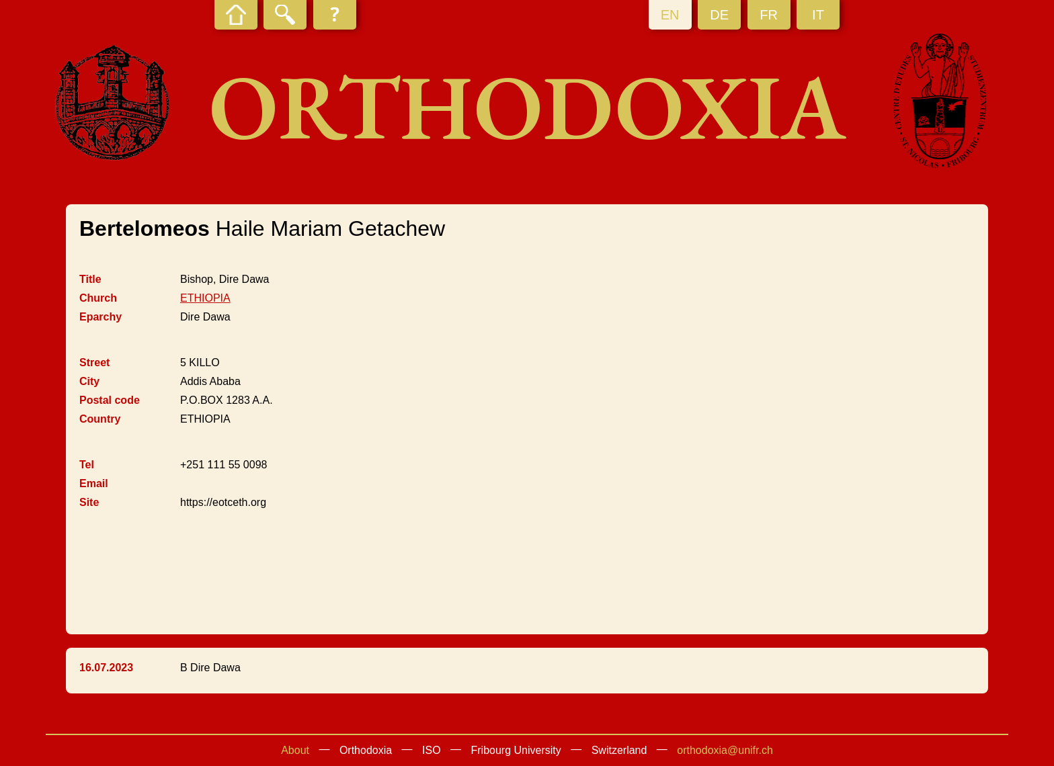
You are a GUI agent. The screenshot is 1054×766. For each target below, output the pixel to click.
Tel (86, 464)
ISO (431, 750)
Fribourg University (516, 750)
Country (99, 419)
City (89, 381)
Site (89, 502)
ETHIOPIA (205, 298)
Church (98, 298)
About (295, 750)
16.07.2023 (106, 667)
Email (93, 483)
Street (94, 362)
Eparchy (100, 317)
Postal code (109, 400)
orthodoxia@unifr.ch (725, 750)
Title (90, 279)
